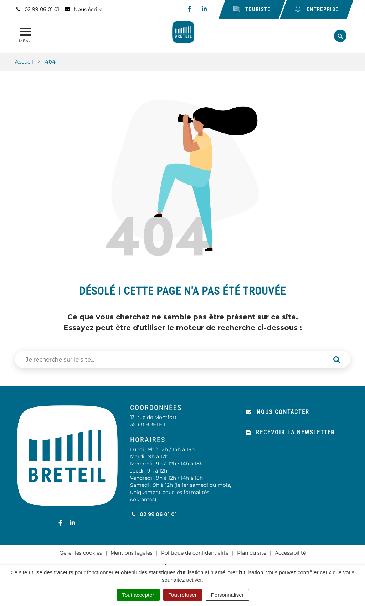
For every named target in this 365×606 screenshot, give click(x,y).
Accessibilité (290, 553)
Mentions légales (131, 553)
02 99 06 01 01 (153, 514)
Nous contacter (277, 412)
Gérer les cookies (81, 553)
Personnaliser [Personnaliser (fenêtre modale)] (227, 595)
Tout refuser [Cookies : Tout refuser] (183, 595)
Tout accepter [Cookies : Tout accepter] (138, 595)
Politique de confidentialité (194, 553)
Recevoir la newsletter (290, 432)
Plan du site (251, 553)
